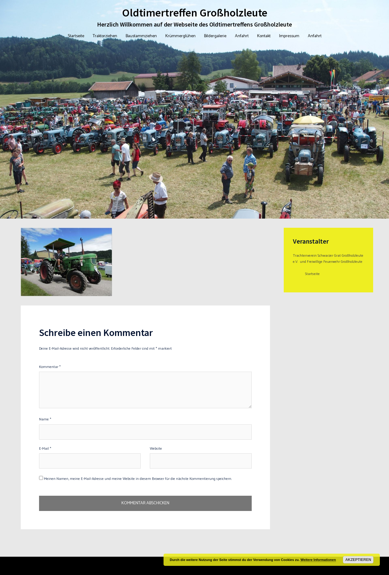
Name (45, 419)
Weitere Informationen (318, 560)
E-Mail (45, 449)
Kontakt (264, 36)
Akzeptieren (358, 560)
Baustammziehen (141, 36)
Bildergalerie (215, 36)
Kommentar (50, 367)
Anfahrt (242, 36)
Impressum (289, 36)
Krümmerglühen (180, 36)
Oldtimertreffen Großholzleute (194, 13)
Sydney (118, 566)
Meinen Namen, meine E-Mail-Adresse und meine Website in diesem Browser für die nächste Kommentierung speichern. (138, 479)
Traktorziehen (105, 36)
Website (156, 449)
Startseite (76, 36)
